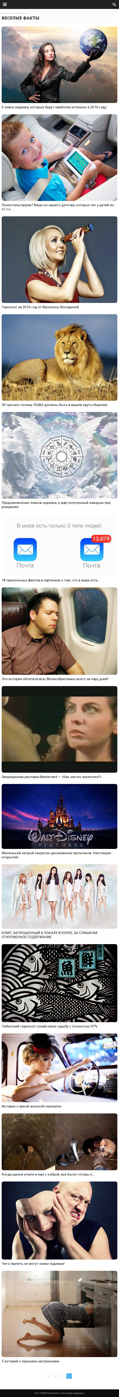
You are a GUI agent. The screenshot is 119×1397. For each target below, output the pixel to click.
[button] (114, 4)
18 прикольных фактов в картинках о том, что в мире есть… (51, 580)
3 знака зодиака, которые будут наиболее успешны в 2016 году (54, 107)
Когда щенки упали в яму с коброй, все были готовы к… (48, 1174)
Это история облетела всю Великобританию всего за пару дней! (55, 679)
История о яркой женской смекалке (31, 1106)
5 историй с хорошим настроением (30, 1361)
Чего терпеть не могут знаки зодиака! (33, 1264)
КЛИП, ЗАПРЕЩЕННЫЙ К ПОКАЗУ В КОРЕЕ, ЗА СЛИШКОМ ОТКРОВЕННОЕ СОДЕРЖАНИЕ (49, 935)
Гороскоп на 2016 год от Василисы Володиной (40, 307)
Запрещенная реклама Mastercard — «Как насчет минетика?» (52, 777)
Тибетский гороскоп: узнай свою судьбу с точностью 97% (49, 1026)
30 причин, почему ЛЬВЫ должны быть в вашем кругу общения (54, 405)
